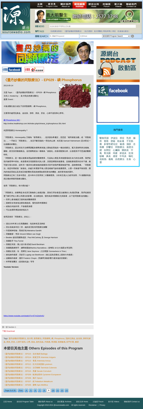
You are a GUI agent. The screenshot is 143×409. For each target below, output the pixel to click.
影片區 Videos (113, 402)
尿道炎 (123, 153)
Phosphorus (59, 338)
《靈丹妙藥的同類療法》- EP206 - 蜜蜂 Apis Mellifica (26, 385)
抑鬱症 (109, 147)
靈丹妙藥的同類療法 (17, 338)
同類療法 (119, 147)
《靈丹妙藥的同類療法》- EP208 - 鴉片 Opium (23, 378)
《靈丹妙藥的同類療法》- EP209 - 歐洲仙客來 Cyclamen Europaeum (32, 374)
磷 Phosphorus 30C (12, 120)
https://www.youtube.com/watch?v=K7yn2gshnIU (24, 316)
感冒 (115, 156)
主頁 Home (7, 402)
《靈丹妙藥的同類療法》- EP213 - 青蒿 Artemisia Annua (27, 361)
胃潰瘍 (54, 342)
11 (58, 390)
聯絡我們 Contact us (132, 402)
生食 (128, 159)
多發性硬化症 (111, 144)
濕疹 (128, 144)
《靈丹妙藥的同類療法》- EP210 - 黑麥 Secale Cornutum (27, 371)
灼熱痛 (47, 342)
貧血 (33, 342)
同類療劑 (46, 338)
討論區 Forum (98, 402)
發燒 (106, 141)
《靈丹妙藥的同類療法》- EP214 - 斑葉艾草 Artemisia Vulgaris (30, 357)
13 (67, 390)
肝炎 (13, 342)
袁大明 (30, 338)
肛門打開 (70, 342)
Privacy (102, 405)
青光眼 (107, 153)
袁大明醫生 (98, 31)
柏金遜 (120, 141)
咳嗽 (102, 156)
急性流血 (39, 342)
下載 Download (8, 331)
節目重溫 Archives (64, 402)
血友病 (79, 338)
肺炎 (8, 342)
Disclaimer (93, 405)
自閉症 (107, 150)
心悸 (28, 342)
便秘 (113, 141)
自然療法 (119, 159)
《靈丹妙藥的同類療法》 (73, 31)
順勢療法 (37, 338)
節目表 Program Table (25, 402)
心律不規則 (20, 342)
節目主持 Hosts (82, 402)
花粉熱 (103, 159)
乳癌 (128, 138)
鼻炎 (108, 156)
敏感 (122, 144)
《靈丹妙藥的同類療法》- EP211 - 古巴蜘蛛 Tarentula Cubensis (30, 368)
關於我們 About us (45, 402)
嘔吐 (131, 156)
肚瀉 (131, 153)
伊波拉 (114, 138)
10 (53, 390)
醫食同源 (104, 138)
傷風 (110, 159)
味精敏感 (61, 342)
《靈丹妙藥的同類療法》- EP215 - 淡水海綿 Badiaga (26, 354)
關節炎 (125, 150)
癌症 (114, 31)
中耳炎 (123, 156)
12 (62, 390)
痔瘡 (115, 153)
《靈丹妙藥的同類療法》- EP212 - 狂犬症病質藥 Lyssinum (28, 364)
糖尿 (77, 342)
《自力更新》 (88, 31)
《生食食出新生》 (123, 31)
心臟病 (116, 150)
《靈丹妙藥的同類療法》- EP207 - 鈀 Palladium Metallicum (28, 381)
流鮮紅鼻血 (70, 338)
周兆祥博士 (107, 31)
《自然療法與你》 (56, 31)
